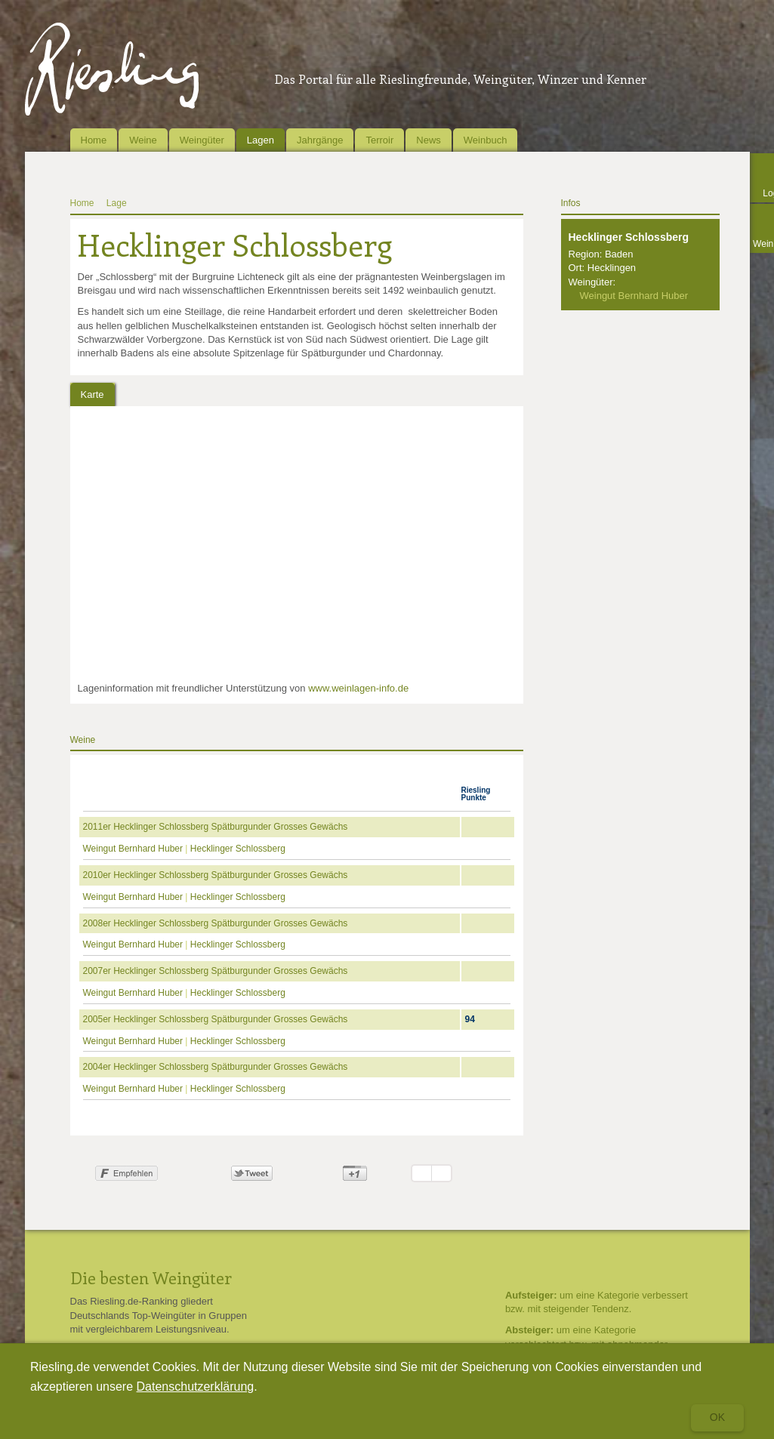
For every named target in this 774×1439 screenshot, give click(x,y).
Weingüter (202, 140)
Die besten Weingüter (151, 1277)
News (428, 140)
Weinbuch (485, 140)
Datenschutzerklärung (195, 1386)
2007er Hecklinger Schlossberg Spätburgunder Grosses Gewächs (215, 971)
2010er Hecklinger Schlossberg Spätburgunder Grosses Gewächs (215, 875)
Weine (143, 140)
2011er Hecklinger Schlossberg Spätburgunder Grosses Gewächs (215, 826)
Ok (717, 1417)
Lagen (260, 140)
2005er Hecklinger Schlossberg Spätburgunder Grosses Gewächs (215, 1019)
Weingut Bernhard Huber (133, 848)
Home (94, 140)
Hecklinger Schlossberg (237, 848)
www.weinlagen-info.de (358, 688)
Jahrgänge (320, 140)
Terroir (379, 140)
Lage (116, 203)
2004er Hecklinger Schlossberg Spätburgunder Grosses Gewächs (215, 1067)
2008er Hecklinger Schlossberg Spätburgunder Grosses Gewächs (215, 923)
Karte (92, 394)
